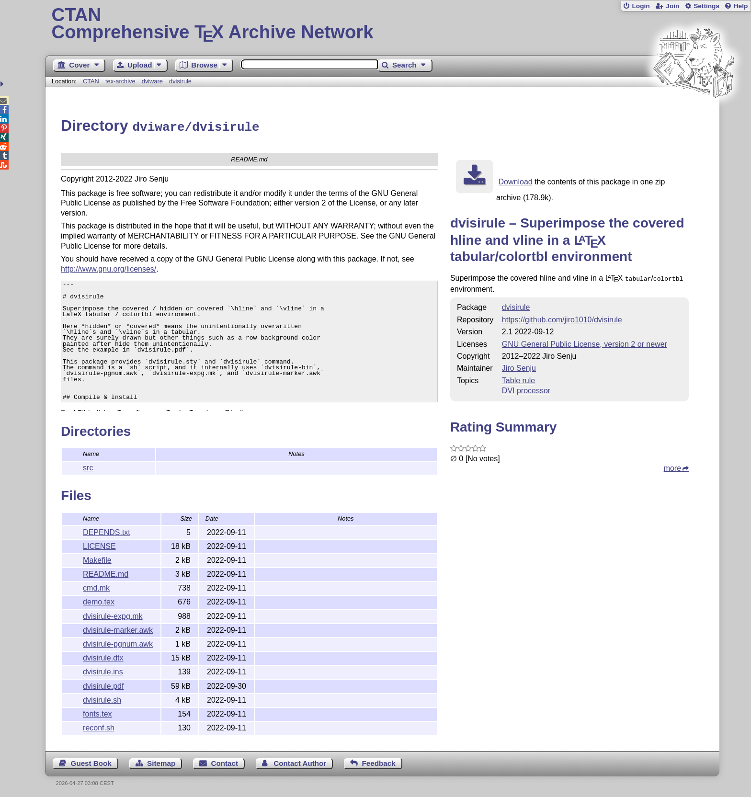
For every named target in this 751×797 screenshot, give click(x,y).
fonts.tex (97, 712)
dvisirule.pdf (103, 685)
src (88, 466)
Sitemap (161, 762)
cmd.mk (96, 586)
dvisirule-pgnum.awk (118, 642)
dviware (152, 81)
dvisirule (180, 81)
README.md (105, 573)
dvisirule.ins (103, 670)
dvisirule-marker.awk (118, 629)
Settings (706, 6)
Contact (225, 762)
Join (672, 6)
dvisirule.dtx (103, 656)
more (672, 466)
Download (516, 180)
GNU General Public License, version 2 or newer (584, 342)
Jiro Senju (519, 366)
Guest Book (91, 762)
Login (640, 6)
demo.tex (98, 600)
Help (741, 6)
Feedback (379, 762)
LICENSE (99, 545)
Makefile (97, 559)
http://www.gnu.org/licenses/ (108, 266)
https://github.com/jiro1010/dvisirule (562, 317)
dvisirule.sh (102, 699)
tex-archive (120, 81)
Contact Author (299, 762)
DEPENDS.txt (106, 531)
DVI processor (526, 388)
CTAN (91, 81)
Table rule (518, 378)
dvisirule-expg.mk (112, 615)
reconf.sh (98, 726)
